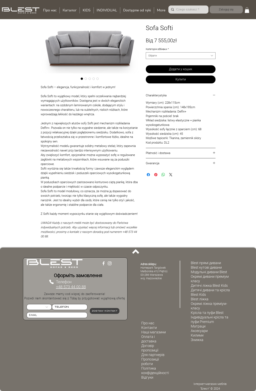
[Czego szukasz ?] (188, 10)
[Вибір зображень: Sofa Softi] (82, 79)
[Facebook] (103, 263)
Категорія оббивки (157, 49)
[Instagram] (109, 263)
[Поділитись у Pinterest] (155, 174)
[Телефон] (51, 282)
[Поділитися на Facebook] (148, 174)
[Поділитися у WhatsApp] (163, 174)
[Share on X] (170, 174)
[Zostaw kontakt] (104, 311)
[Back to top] (135, 252)
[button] (247, 10)
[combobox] (181, 55)
